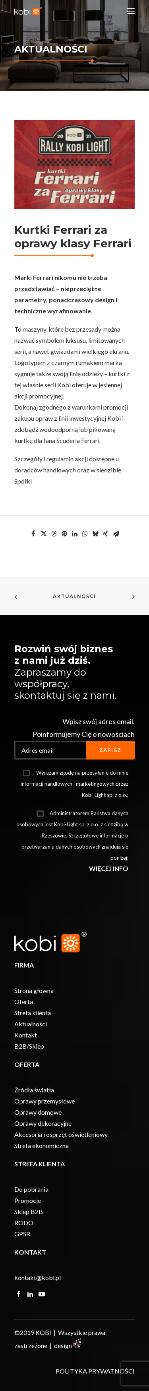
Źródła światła (34, 1090)
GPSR (22, 1234)
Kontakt (25, 1035)
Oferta (23, 1001)
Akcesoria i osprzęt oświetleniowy (61, 1134)
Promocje (27, 1200)
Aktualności (74, 596)
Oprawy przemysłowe (44, 1101)
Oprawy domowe (38, 1112)
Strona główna (34, 990)
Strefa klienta (32, 1012)
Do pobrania (31, 1189)
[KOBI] (28, 11)
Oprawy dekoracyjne (43, 1123)
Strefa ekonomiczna (41, 1145)
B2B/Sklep (29, 1046)
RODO (23, 1222)
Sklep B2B (28, 1211)
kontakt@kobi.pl (37, 1277)
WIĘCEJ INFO (108, 868)
